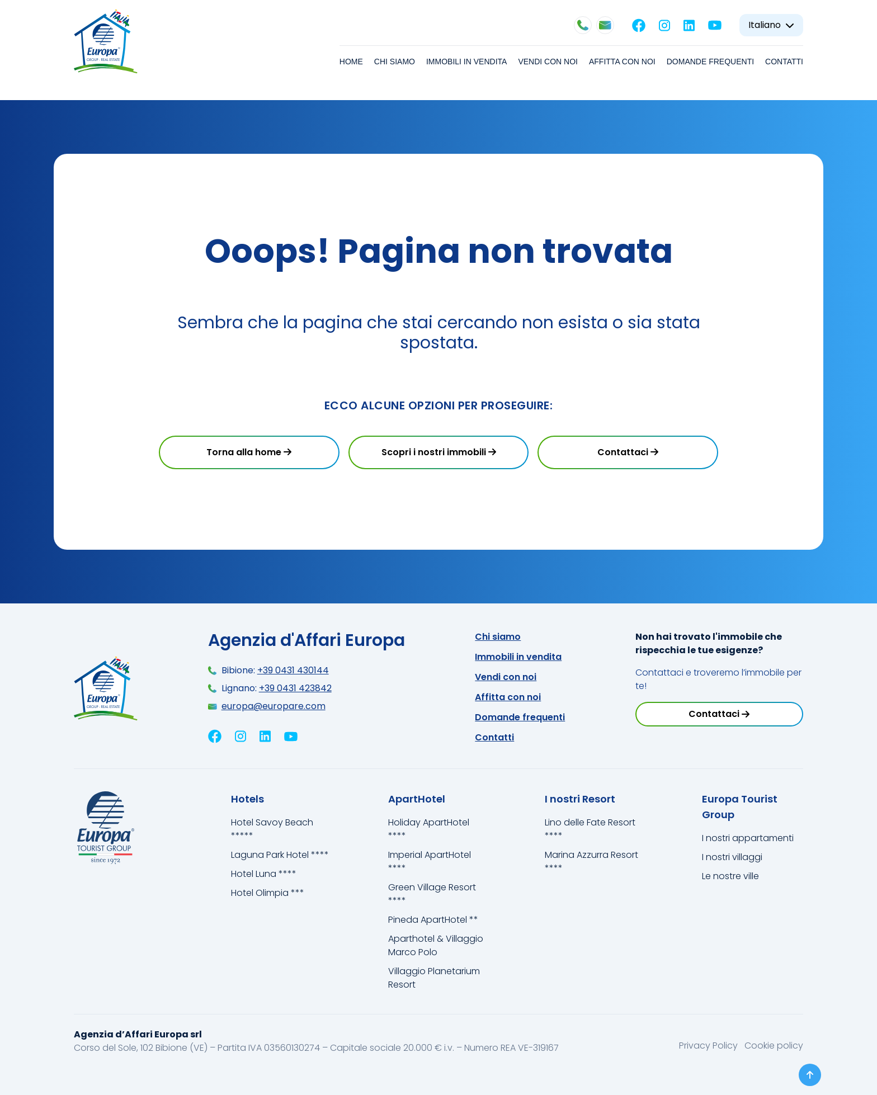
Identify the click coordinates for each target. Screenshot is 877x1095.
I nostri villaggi (732, 857)
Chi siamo (394, 61)
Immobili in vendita (466, 61)
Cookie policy (773, 1045)
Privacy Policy (709, 1045)
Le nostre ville (730, 876)
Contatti (784, 61)
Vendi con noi (548, 61)
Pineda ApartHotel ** (433, 919)
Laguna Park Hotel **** (280, 854)
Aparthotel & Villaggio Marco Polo (435, 945)
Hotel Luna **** (263, 873)
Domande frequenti (710, 61)
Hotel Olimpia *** (267, 892)
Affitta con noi (622, 61)
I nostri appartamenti (748, 838)
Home (351, 61)
